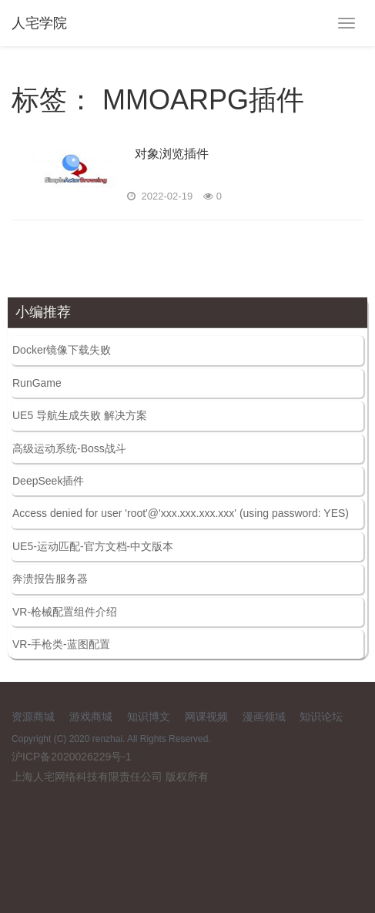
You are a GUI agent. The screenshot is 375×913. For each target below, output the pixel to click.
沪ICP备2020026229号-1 (72, 756)
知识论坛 (321, 716)
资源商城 (33, 716)
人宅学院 (39, 23)
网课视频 (206, 716)
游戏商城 (90, 716)
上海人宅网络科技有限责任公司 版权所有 (110, 776)
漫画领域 (264, 716)
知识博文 (148, 716)
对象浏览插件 (172, 153)
